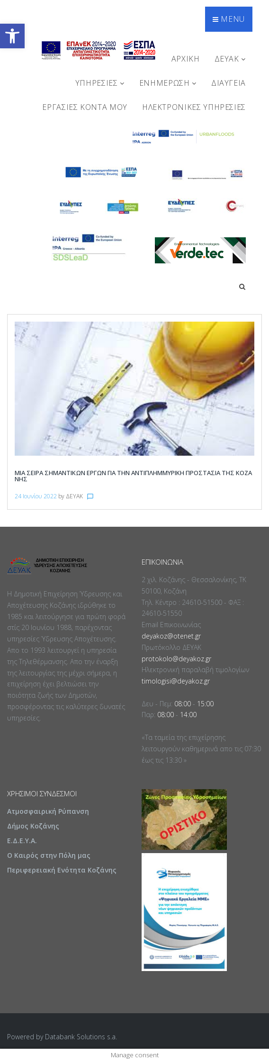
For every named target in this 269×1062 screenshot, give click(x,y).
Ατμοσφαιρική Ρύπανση (48, 811)
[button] (12, 36)
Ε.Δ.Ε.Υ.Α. (22, 840)
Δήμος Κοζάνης (33, 825)
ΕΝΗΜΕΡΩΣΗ (168, 83)
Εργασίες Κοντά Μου (84, 107)
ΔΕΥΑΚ (230, 59)
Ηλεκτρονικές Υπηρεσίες (194, 107)
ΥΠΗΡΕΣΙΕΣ (100, 83)
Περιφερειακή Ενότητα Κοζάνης (62, 869)
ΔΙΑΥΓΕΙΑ (228, 83)
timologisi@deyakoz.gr (176, 680)
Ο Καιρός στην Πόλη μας (48, 855)
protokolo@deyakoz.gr (176, 658)
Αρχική (185, 59)
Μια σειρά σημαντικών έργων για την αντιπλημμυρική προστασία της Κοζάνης (133, 475)
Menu (229, 19)
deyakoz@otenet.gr (171, 635)
